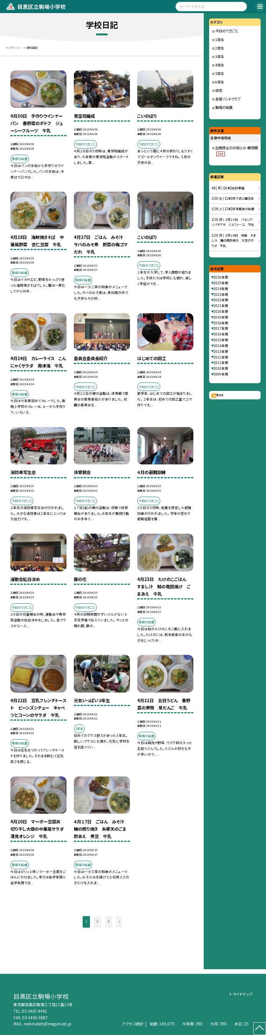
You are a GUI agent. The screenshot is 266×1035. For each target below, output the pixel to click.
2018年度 (221, 323)
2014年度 (221, 345)
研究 (218, 90)
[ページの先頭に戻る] (260, 1029)
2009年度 (221, 374)
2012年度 (221, 357)
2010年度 (221, 368)
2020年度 (221, 311)
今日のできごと (226, 30)
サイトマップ (243, 994)
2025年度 (221, 282)
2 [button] (97, 921)
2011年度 (221, 362)
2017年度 (221, 328)
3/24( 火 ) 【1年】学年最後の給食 (232, 209)
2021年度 (221, 305)
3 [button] (109, 921)
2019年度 (221, 317)
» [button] (119, 921)
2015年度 (221, 339)
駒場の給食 (224, 107)
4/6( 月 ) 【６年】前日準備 (227, 188)
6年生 (219, 82)
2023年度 (221, 294)
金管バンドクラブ (228, 99)
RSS (219, 394)
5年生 (219, 73)
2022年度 (221, 299)
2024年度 (221, 288)
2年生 (219, 48)
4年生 (219, 65)
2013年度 (221, 351)
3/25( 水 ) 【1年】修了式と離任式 (232, 198)
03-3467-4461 (34, 1011)
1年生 (219, 39)
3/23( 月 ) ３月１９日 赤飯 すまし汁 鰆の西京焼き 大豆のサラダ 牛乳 (233, 240)
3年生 (219, 56)
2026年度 (221, 277)
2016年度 (221, 334)
